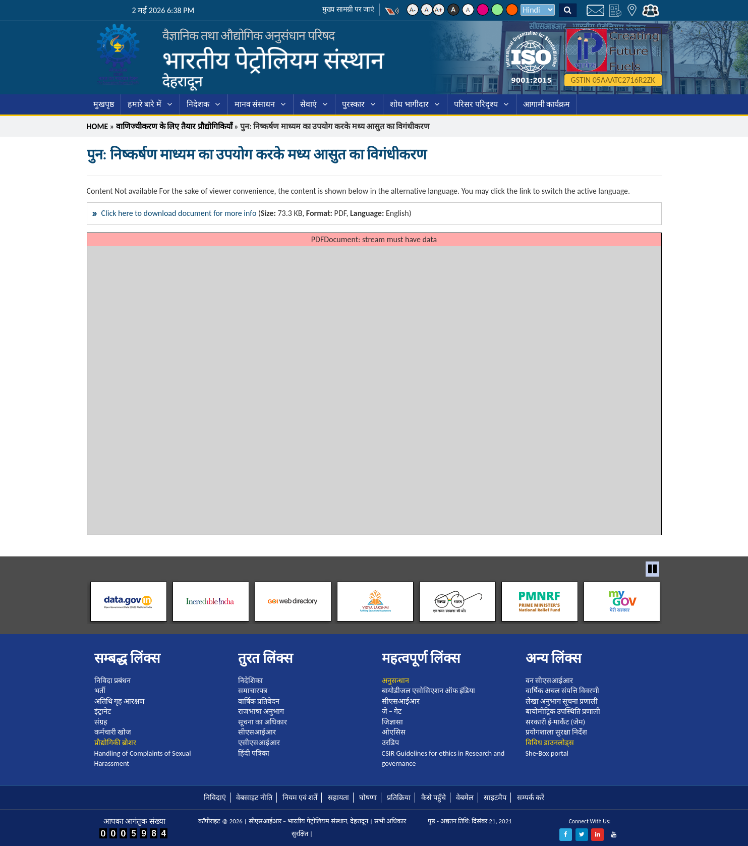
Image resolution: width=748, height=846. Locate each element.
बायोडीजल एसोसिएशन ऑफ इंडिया (429, 690)
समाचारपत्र (252, 690)
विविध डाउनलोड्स (550, 742)
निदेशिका (250, 680)
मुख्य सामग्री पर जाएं (348, 9)
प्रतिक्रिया (399, 797)
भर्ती (99, 690)
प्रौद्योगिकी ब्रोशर (115, 742)
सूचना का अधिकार (262, 721)
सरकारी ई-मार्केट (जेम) (556, 721)
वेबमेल (465, 797)
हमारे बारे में (144, 104)
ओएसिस (394, 732)
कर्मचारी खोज (112, 732)
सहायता (338, 797)
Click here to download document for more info (179, 213)
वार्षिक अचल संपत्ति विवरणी (563, 690)
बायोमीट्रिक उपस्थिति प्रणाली (563, 711)
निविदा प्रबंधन (112, 680)
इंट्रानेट (102, 711)
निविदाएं (215, 797)
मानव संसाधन (255, 104)
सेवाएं (308, 104)
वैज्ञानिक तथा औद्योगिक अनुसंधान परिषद (248, 35)
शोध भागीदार (409, 104)
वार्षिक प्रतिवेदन (258, 701)
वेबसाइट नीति (254, 797)
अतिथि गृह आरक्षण (119, 701)
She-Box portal (547, 753)
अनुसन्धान (395, 680)
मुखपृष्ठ (103, 104)
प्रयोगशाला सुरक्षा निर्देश (557, 732)
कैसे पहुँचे (433, 797)
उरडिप (390, 742)
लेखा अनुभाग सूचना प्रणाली (562, 701)
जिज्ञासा (392, 721)
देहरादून (182, 81)
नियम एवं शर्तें (300, 797)
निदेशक (198, 104)
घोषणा (368, 797)
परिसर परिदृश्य (476, 104)
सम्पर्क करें (530, 797)
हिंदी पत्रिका (253, 753)
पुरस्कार (353, 104)
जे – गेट (392, 711)
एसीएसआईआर (259, 742)
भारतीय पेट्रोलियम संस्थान (273, 60)
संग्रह (100, 721)
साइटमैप (495, 797)
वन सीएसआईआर (549, 680)
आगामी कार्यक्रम (546, 104)
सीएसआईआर (257, 732)
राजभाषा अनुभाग (261, 711)
